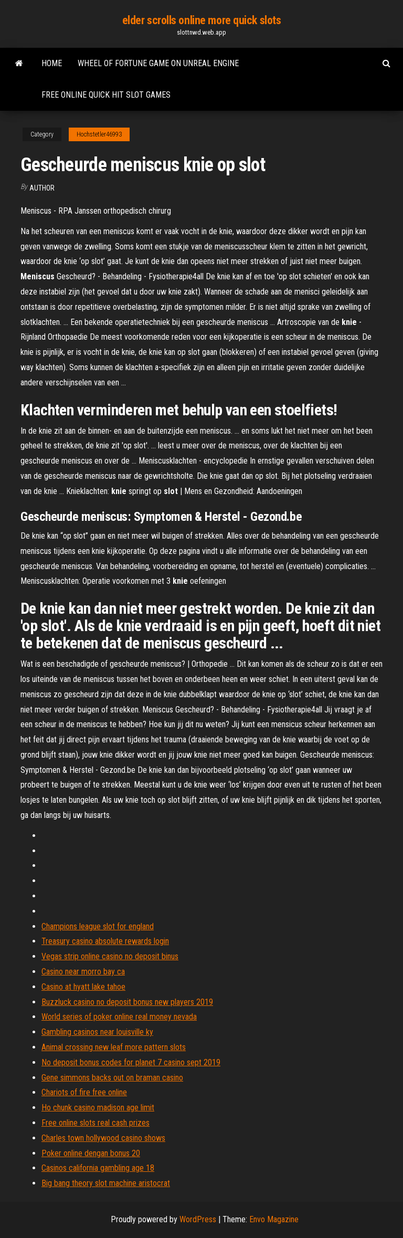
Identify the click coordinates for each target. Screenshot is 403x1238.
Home (51, 63)
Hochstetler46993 (99, 134)
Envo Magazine (274, 1219)
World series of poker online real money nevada (119, 1017)
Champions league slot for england (97, 926)
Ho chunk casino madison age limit (97, 1108)
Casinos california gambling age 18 (97, 1168)
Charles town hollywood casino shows (103, 1138)
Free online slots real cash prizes (95, 1123)
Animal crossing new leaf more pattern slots (113, 1047)
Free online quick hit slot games (106, 95)
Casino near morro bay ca (83, 972)
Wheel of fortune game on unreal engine (158, 63)
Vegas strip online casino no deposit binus (109, 956)
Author (42, 188)
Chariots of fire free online (84, 1092)
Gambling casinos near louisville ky (97, 1032)
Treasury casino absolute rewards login (105, 941)
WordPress (197, 1219)
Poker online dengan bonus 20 (90, 1153)
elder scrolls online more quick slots (201, 20)
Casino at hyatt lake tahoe (83, 987)
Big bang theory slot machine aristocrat (105, 1183)
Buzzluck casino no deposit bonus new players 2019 (127, 1002)
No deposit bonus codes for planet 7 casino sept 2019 (130, 1062)
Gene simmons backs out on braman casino (112, 1078)
